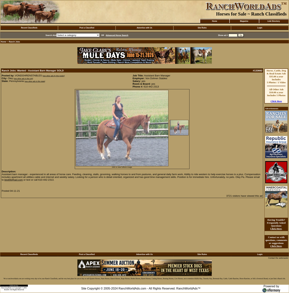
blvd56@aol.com (13, 179)
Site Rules (202, 28)
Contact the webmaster (278, 258)
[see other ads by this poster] (53, 76)
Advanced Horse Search (117, 35)
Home (214, 21)
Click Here (276, 101)
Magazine (244, 21)
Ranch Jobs (14, 42)
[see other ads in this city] (23, 79)
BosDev (7, 290)
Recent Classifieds (29, 28)
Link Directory (273, 21)
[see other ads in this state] (35, 81)
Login (259, 28)
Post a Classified (86, 28)
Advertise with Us (144, 28)
